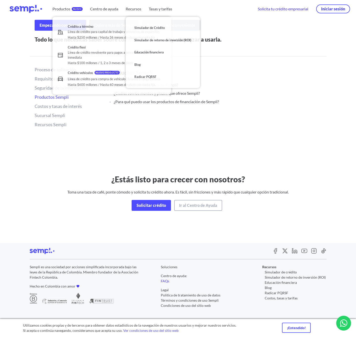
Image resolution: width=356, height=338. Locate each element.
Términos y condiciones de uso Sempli (190, 300)
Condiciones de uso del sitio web (186, 305)
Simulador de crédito (281, 272)
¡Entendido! (296, 328)
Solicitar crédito (151, 205)
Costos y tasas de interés (58, 106)
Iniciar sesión (333, 8)
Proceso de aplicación (55, 69)
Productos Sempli (52, 97)
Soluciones (169, 267)
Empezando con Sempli (60, 25)
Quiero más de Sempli (114, 25)
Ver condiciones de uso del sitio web (151, 330)
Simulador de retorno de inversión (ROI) (295, 277)
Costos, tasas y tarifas (281, 298)
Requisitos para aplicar (57, 78)
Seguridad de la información (61, 88)
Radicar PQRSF (276, 293)
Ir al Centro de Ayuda (198, 205)
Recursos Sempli (51, 124)
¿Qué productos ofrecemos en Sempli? (146, 84)
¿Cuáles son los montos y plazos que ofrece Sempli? (157, 93)
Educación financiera (281, 282)
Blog (268, 288)
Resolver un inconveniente (171, 25)
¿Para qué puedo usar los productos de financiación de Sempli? (166, 101)
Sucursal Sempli (50, 115)
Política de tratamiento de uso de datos (190, 295)
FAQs (165, 281)
